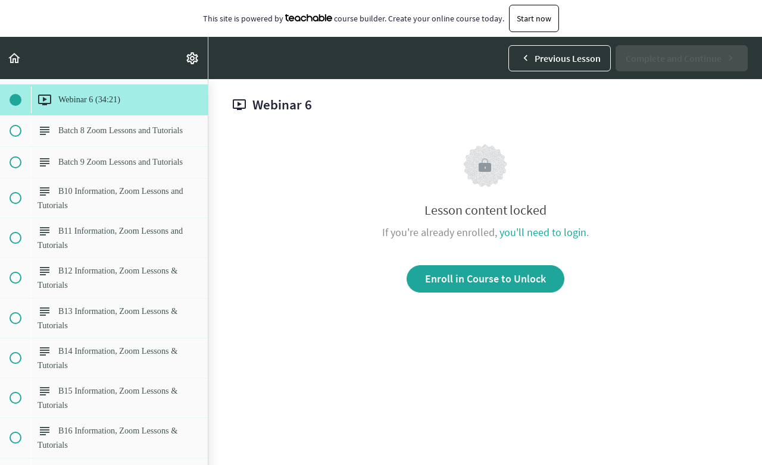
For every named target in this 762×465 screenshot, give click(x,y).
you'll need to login (542, 232)
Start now (534, 18)
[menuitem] (193, 58)
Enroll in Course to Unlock (485, 278)
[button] (15, 58)
